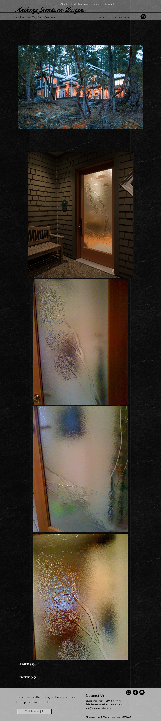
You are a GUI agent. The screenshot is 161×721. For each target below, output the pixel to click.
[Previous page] (27, 663)
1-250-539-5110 (112, 700)
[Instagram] (143, 16)
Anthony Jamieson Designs (49, 10)
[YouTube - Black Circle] (142, 692)
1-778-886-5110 (114, 704)
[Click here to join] (34, 711)
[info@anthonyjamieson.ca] (113, 17)
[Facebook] (135, 692)
